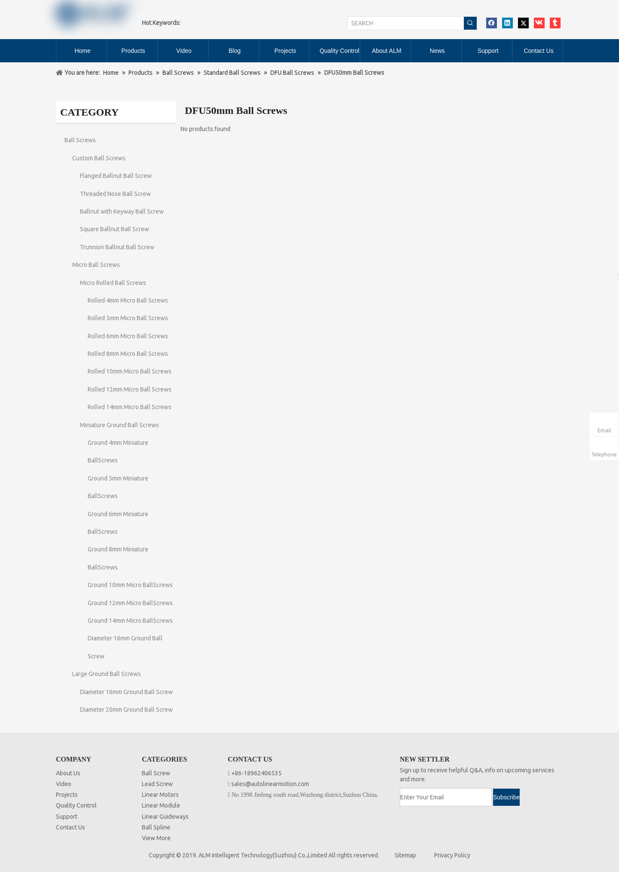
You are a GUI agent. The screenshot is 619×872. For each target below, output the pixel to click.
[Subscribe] (506, 797)
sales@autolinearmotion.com (270, 783)
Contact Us (70, 827)
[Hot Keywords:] (470, 23)
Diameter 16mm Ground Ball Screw (126, 691)
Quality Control (76, 805)
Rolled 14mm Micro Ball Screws (130, 407)
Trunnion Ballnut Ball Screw (117, 247)
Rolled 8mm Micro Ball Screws (128, 353)
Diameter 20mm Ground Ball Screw (126, 709)
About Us (68, 773)
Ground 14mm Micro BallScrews (130, 620)
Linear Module (161, 805)
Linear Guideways (165, 816)
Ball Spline (156, 827)
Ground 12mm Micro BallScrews (130, 603)
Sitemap (405, 855)
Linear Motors (160, 794)
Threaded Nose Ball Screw (115, 193)
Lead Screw (157, 783)
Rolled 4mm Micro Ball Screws (128, 300)
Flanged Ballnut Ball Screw (116, 175)
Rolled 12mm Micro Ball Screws (130, 389)
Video (63, 783)
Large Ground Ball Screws (106, 673)
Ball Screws (80, 140)
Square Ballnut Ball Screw (114, 229)
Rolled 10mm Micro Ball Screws (130, 371)
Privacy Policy (452, 855)
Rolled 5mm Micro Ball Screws (128, 318)
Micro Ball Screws (96, 264)
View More (156, 838)
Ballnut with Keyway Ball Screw (122, 211)
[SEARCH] (406, 23)
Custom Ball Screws (99, 158)
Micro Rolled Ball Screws (113, 282)
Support (66, 816)
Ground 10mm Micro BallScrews (130, 584)
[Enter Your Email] (446, 797)
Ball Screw (156, 773)
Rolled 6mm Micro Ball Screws (128, 336)
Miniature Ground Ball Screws (119, 425)
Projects (67, 794)
